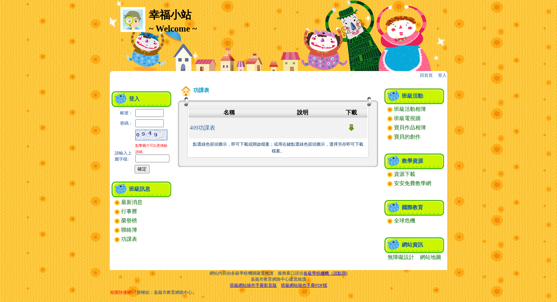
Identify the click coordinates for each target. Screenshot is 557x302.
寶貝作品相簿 (406, 127)
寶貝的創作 (404, 137)
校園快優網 (120, 292)
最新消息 (128, 202)
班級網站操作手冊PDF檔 (304, 285)
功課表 (125, 239)
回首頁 (426, 75)
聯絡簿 (125, 230)
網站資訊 (412, 245)
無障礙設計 (401, 257)
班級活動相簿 (406, 109)
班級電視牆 (404, 118)
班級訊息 (139, 189)
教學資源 (412, 161)
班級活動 (412, 96)
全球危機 (401, 220)
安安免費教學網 (409, 183)
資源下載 (401, 174)
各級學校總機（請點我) (325, 273)
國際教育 (412, 207)
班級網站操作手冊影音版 (253, 285)
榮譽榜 (125, 220)
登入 (442, 75)
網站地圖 (430, 257)
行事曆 (125, 211)
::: (111, 82)
